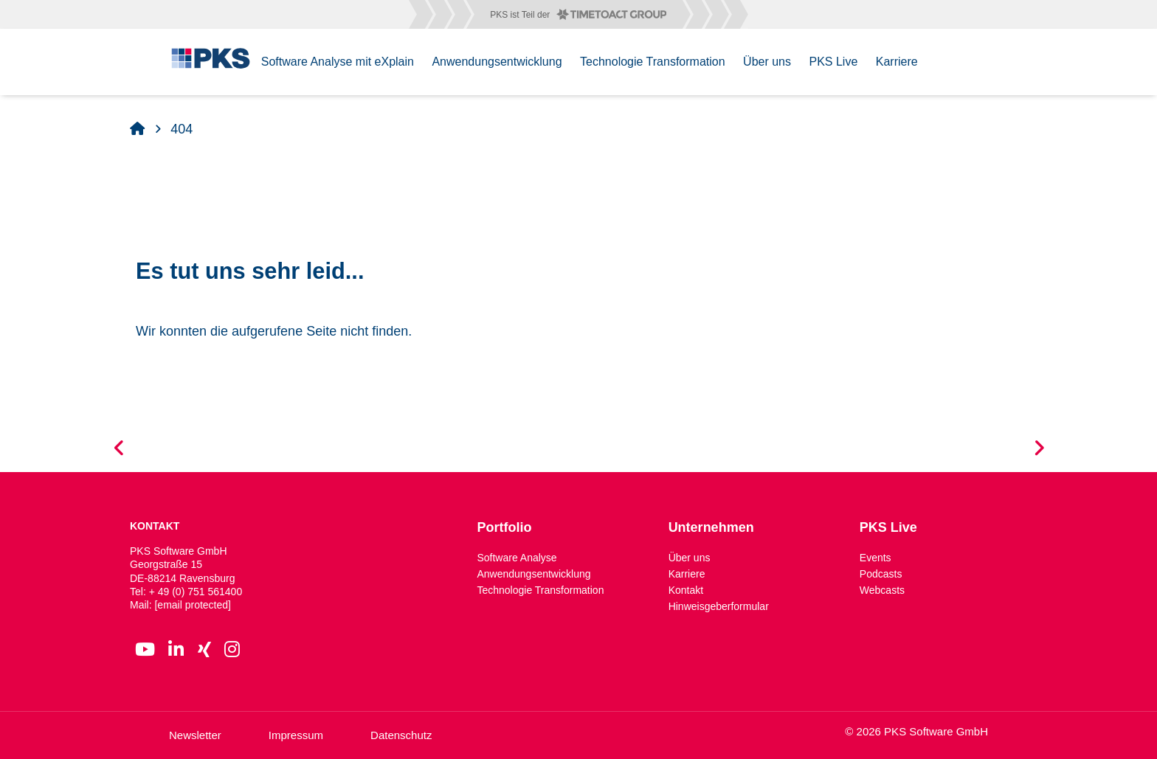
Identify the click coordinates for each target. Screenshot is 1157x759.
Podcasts (881, 574)
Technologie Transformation (540, 590)
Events (875, 558)
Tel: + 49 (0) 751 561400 (186, 591)
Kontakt (686, 590)
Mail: (180, 605)
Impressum (296, 735)
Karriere (687, 574)
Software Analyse (516, 558)
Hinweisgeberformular (719, 606)
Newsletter (195, 735)
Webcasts (882, 590)
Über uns (690, 558)
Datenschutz (401, 735)
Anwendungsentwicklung (533, 574)
